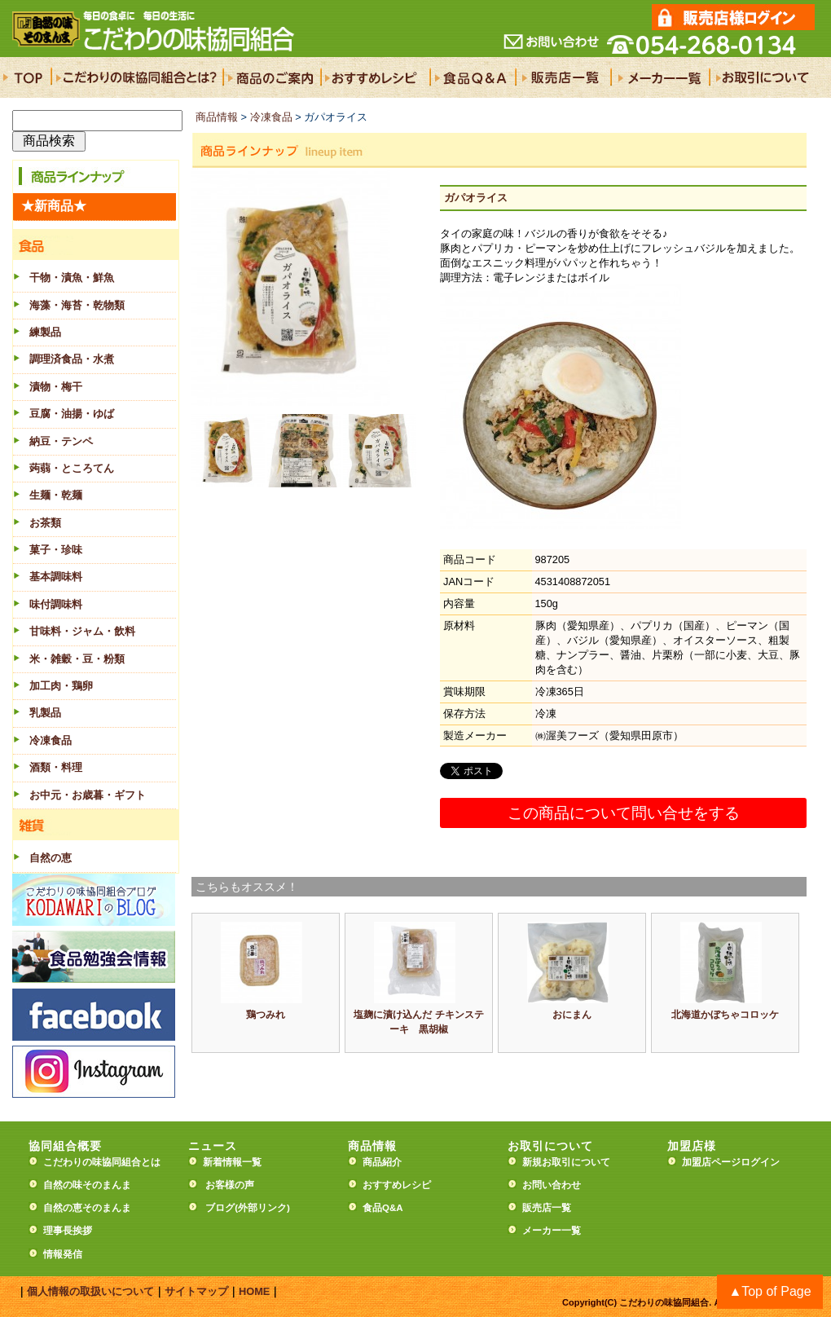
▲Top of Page (769, 1291)
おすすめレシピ (397, 1185)
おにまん (571, 1014)
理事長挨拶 (67, 1231)
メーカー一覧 (551, 1231)
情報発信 (62, 1254)
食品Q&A (383, 1208)
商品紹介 (382, 1162)
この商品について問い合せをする (624, 812)
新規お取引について (566, 1162)
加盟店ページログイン (731, 1162)
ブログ (220, 1208)
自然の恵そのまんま (87, 1208)
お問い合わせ (551, 1185)
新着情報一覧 (237, 1162)
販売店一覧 (546, 1208)
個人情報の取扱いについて (90, 1291)
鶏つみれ (265, 1014)
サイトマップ (196, 1291)
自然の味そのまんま (87, 1185)
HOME (254, 1291)
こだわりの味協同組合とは (101, 1162)
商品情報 (217, 117)
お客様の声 (229, 1185)
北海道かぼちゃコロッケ (725, 1014)
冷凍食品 (271, 117)
